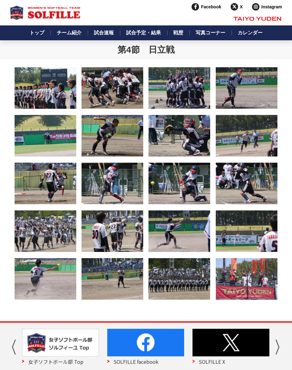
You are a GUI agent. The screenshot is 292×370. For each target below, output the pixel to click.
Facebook (211, 6)
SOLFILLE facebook (135, 361)
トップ (36, 32)
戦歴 (178, 32)
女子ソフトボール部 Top (55, 361)
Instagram (271, 6)
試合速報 (104, 32)
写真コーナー (210, 32)
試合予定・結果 (143, 32)
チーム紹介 (69, 32)
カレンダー (250, 32)
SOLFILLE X (212, 361)
